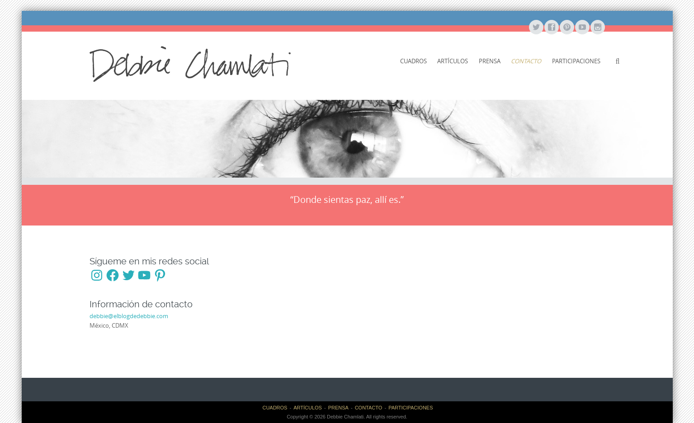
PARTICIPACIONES (576, 61)
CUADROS (413, 61)
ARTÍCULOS (452, 61)
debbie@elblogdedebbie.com (129, 316)
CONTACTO (526, 61)
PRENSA (489, 61)
